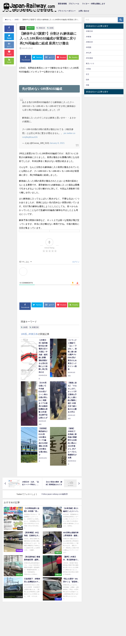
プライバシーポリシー (67, 11)
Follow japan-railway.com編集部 (54, 494)
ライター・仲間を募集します (93, 4)
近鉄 (87, 79)
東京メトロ (90, 63)
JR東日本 (30, 28)
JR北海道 (89, 58)
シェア (9, 28)
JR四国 (88, 47)
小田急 (88, 69)
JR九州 (88, 53)
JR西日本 (89, 42)
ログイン (75, 262)
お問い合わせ (84, 11)
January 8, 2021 (57, 143)
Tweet (9, 36)
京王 (87, 74)
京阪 (87, 85)
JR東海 (88, 36)
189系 (22, 28)
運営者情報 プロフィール (68, 4)
